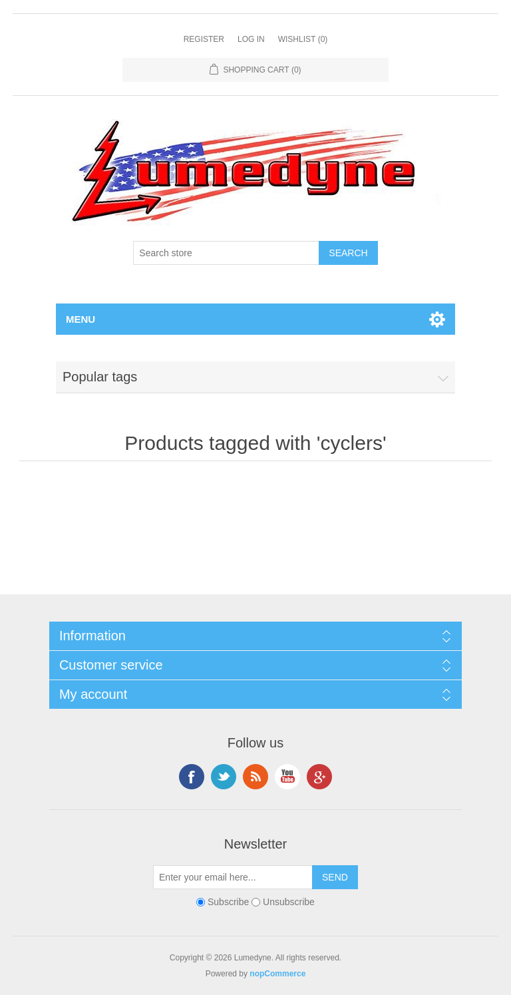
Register (204, 39)
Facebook (191, 776)
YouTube (287, 776)
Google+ (319, 776)
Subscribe (228, 901)
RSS (255, 776)
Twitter (223, 776)
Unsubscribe (289, 901)
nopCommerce (277, 973)
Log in (251, 39)
